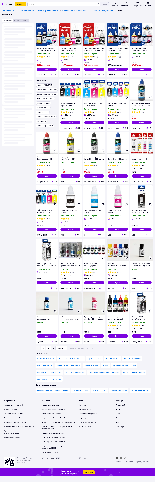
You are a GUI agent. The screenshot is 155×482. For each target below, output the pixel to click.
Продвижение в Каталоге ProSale (53, 424)
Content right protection (87, 428)
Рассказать (89, 478)
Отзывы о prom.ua (85, 432)
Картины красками (91, 371)
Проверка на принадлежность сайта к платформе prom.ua (18, 438)
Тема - (50, 464)
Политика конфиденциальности (53, 443)
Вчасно (118, 428)
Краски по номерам (44, 371)
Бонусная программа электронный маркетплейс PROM (54, 453)
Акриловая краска (112, 365)
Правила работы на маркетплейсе (53, 448)
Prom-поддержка (10, 415)
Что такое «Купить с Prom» (14, 424)
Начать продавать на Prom (51, 420)
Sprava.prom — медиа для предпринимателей (58, 428)
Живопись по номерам (132, 365)
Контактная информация (88, 420)
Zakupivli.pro (120, 432)
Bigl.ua (118, 415)
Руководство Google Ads (50, 458)
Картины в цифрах (94, 365)
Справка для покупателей (13, 411)
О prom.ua (82, 411)
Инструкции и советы (12, 443)
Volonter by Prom (122, 411)
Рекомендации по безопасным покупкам (19, 432)
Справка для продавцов (50, 411)
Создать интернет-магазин (51, 415)
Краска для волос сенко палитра (71, 365)
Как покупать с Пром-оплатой (15, 428)
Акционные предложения (13, 420)
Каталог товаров (8, 11)
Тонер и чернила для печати (103, 11)
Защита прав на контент (87, 424)
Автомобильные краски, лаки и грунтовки (52, 396)
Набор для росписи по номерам (49, 385)
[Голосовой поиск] (98, 4)
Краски (105, 371)
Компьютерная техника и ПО (48, 11)
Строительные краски (119, 396)
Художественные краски (140, 396)
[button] (47, 69)
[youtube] (117, 464)
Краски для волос (99, 396)
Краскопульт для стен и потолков (49, 378)
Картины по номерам (80, 396)
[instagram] (124, 464)
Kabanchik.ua (120, 424)
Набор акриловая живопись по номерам (104, 378)
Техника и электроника (26, 11)
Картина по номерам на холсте (124, 371)
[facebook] (121, 464)
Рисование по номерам (45, 365)
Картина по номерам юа (75, 378)
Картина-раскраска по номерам (68, 371)
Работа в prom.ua (85, 415)
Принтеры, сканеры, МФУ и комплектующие (75, 11)
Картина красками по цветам (134, 378)
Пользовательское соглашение (52, 439)
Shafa (118, 420)
